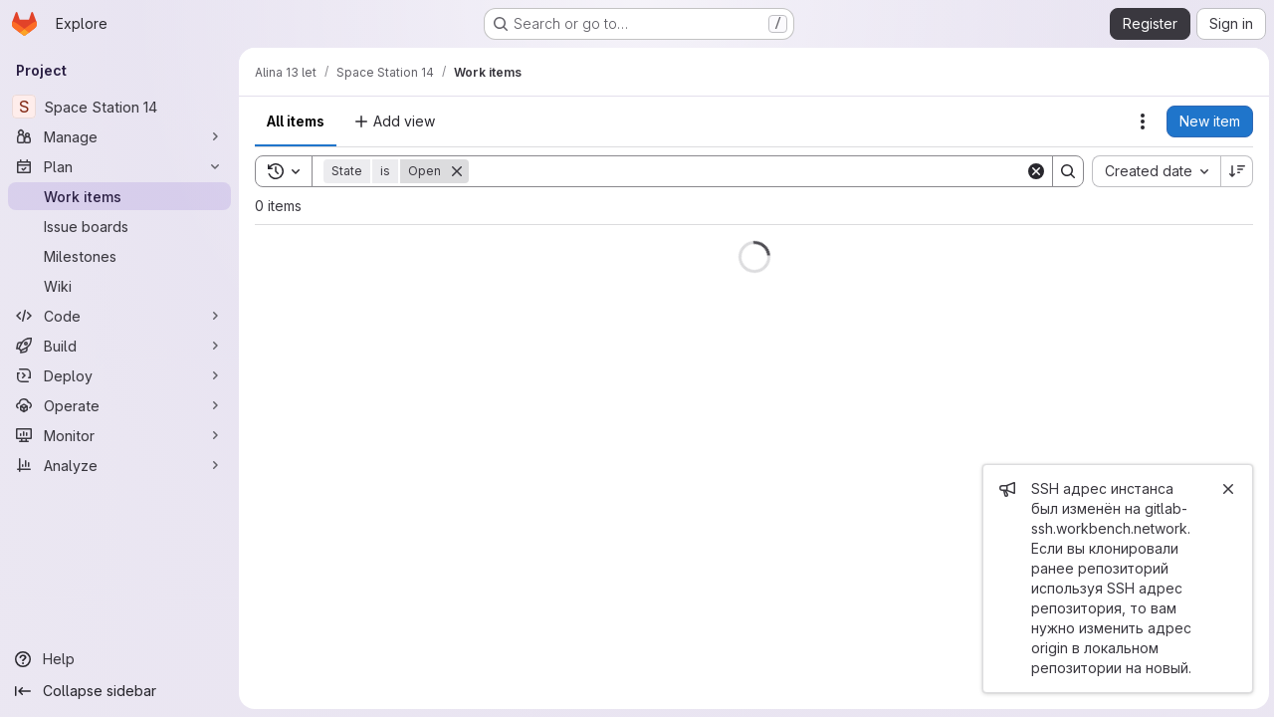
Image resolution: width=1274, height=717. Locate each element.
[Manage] (119, 136)
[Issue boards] (119, 226)
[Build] (119, 345)
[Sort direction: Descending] (1234, 171)
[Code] (119, 316)
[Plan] (119, 166)
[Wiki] (119, 286)
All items (295, 121)
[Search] (745, 171)
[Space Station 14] (119, 106)
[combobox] (1153, 171)
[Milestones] (119, 256)
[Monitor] (119, 435)
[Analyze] (119, 465)
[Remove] (457, 171)
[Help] (119, 659)
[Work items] (119, 196)
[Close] (1225, 489)
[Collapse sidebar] (119, 691)
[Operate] (119, 405)
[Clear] (1033, 171)
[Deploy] (119, 375)
